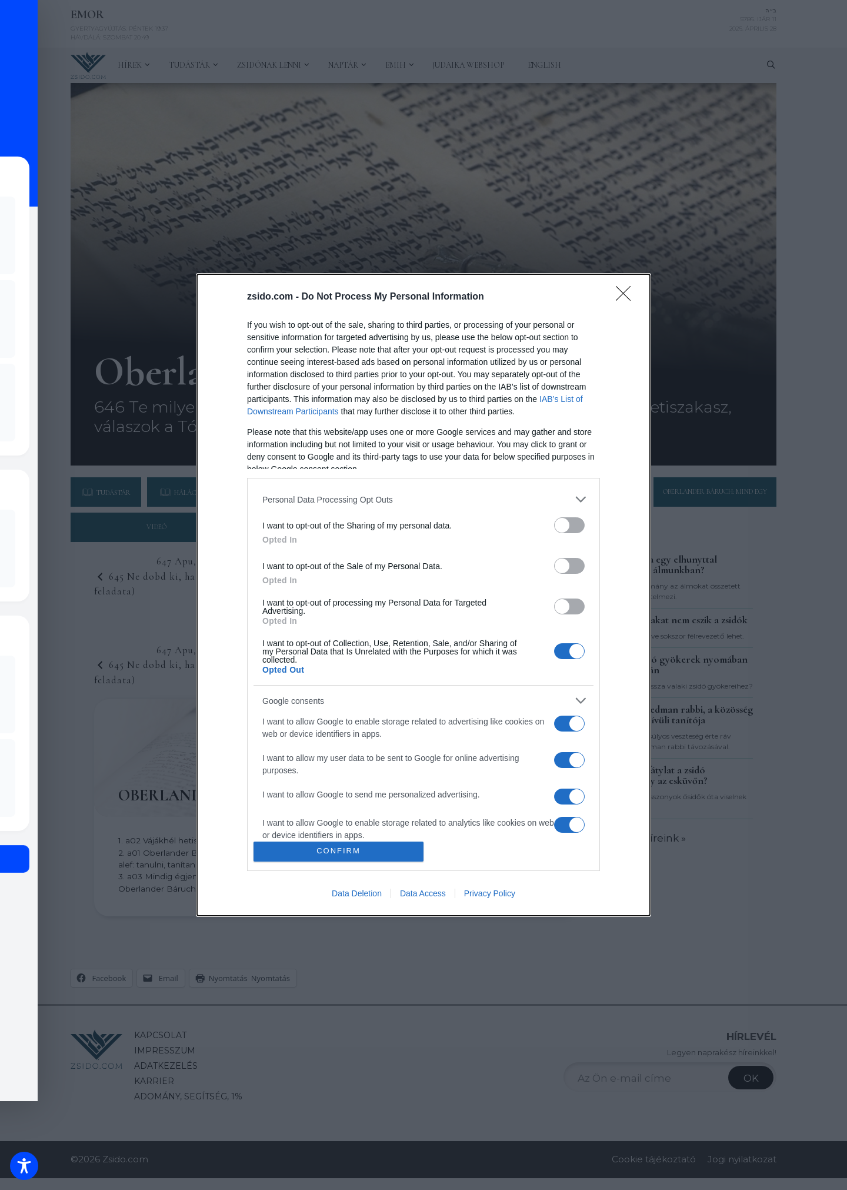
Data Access (423, 893)
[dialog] (423, 595)
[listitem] (423, 499)
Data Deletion (357, 893)
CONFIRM (338, 851)
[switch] (569, 525)
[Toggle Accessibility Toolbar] (24, 1166)
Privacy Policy (489, 893)
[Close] (627, 297)
